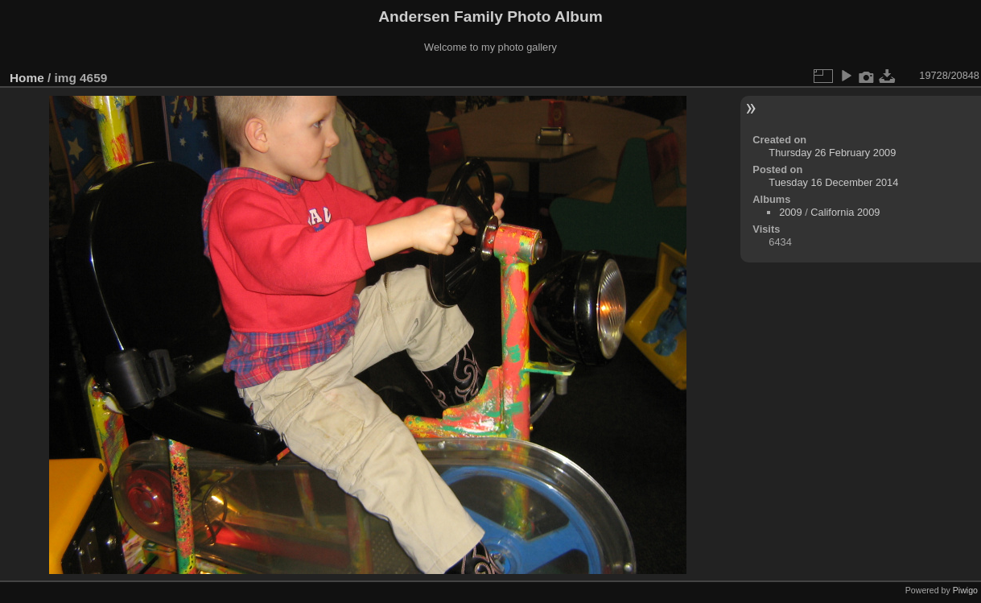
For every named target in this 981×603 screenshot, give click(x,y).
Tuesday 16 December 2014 (833, 182)
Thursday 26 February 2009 (832, 153)
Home (27, 78)
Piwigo (965, 590)
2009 (790, 212)
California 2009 (845, 212)
